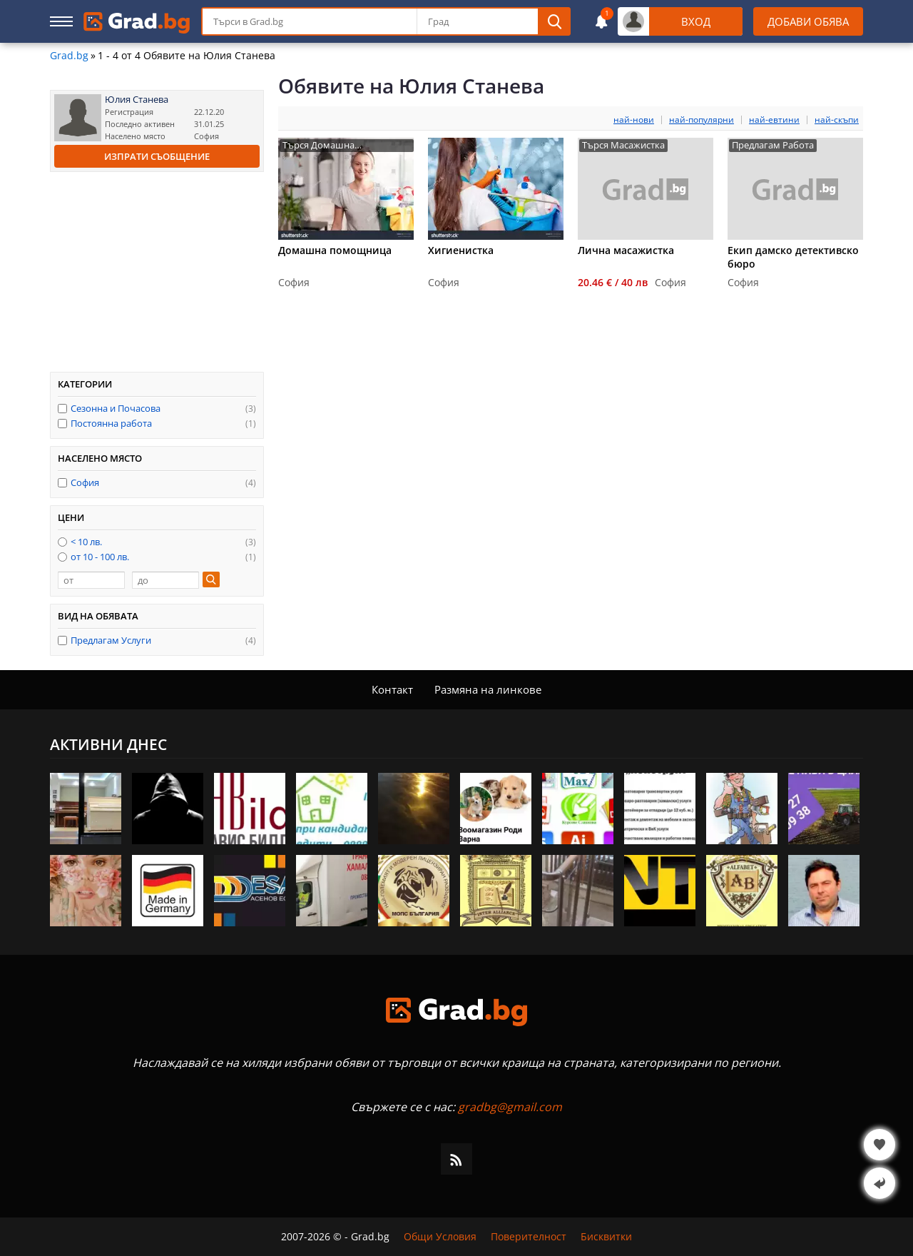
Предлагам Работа (773, 145)
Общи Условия (440, 1237)
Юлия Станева (136, 99)
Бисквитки (606, 1237)
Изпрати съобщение (157, 156)
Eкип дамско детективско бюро (793, 256)
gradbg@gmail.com (510, 1107)
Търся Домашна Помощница (318, 145)
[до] (165, 580)
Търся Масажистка (623, 145)
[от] (91, 580)
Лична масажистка (626, 250)
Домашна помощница (335, 250)
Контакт (392, 689)
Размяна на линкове (487, 689)
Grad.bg (69, 55)
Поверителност (528, 1237)
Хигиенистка (461, 250)
